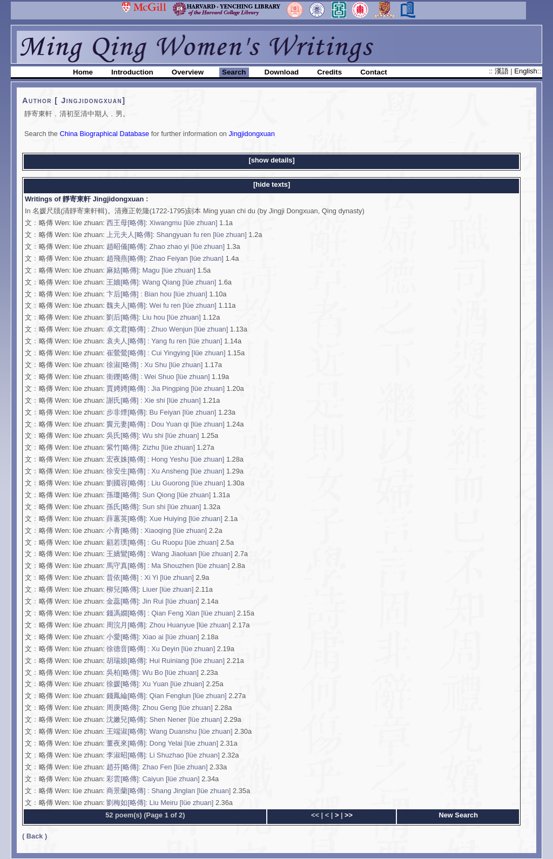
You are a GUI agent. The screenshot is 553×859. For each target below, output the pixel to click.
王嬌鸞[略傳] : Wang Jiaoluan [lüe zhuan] (169, 554)
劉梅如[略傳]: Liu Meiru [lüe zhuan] (159, 803)
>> (349, 815)
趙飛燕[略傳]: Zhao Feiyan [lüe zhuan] (165, 258)
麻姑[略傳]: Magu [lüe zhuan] (150, 270)
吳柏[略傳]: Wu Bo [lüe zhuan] (152, 672)
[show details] (271, 160)
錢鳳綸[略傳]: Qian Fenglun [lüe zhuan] (166, 696)
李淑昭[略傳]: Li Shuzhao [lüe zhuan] (162, 755)
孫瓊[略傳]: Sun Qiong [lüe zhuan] (158, 495)
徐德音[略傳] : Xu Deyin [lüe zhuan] (160, 649)
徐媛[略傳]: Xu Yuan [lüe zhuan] (156, 684)
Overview (188, 72)
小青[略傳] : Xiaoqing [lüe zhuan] (156, 530)
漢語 (503, 71)
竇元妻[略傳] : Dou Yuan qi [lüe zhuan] (165, 424)
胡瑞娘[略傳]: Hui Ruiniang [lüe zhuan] (165, 661)
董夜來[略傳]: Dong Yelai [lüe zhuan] (162, 743)
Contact (373, 72)
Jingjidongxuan (251, 134)
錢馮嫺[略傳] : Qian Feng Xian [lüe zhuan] (171, 613)
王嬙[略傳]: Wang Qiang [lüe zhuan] (161, 282)
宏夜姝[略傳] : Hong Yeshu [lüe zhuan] (165, 459)
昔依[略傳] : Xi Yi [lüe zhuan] (150, 577)
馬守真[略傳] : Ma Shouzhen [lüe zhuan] (168, 566)
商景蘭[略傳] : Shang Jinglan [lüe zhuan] (169, 791)
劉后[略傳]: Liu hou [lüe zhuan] (153, 317)
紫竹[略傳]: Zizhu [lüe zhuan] (150, 447)
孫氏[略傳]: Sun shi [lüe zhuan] (153, 507)
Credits (329, 72)
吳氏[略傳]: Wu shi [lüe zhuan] (152, 435)
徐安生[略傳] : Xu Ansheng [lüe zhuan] (166, 471)
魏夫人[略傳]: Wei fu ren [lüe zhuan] (161, 305)
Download (282, 72)
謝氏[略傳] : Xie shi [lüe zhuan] (153, 400)
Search (234, 72)
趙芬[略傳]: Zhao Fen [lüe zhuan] (156, 767)
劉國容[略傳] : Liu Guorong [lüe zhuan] (165, 483)
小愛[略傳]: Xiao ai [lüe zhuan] (152, 637)
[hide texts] (271, 184)
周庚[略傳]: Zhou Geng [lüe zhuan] (159, 708)
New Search (458, 815)
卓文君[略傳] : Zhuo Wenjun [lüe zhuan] (167, 329)
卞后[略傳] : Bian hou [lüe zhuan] (156, 294)
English (525, 71)
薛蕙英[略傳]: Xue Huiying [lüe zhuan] (164, 519)
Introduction (132, 72)
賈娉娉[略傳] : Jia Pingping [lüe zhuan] (165, 388)
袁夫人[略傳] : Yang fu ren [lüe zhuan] (165, 341)
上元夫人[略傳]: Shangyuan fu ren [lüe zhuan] (176, 235)
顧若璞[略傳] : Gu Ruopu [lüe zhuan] (162, 542)
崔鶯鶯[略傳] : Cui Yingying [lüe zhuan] (165, 353)
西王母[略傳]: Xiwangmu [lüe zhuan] (162, 223)
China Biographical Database (104, 134)
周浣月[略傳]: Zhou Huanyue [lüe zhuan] (168, 625)
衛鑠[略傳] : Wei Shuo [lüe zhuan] (158, 377)
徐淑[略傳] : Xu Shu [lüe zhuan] (154, 365)
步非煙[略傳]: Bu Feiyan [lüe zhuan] (162, 412)
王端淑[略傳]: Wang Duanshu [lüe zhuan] (170, 731)
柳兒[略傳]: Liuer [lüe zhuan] (150, 589)
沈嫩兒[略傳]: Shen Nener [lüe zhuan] (164, 719)
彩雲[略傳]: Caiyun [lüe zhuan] (152, 779)
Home (83, 72)
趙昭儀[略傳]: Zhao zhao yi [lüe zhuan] (165, 246)
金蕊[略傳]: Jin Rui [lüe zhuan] (153, 601)
